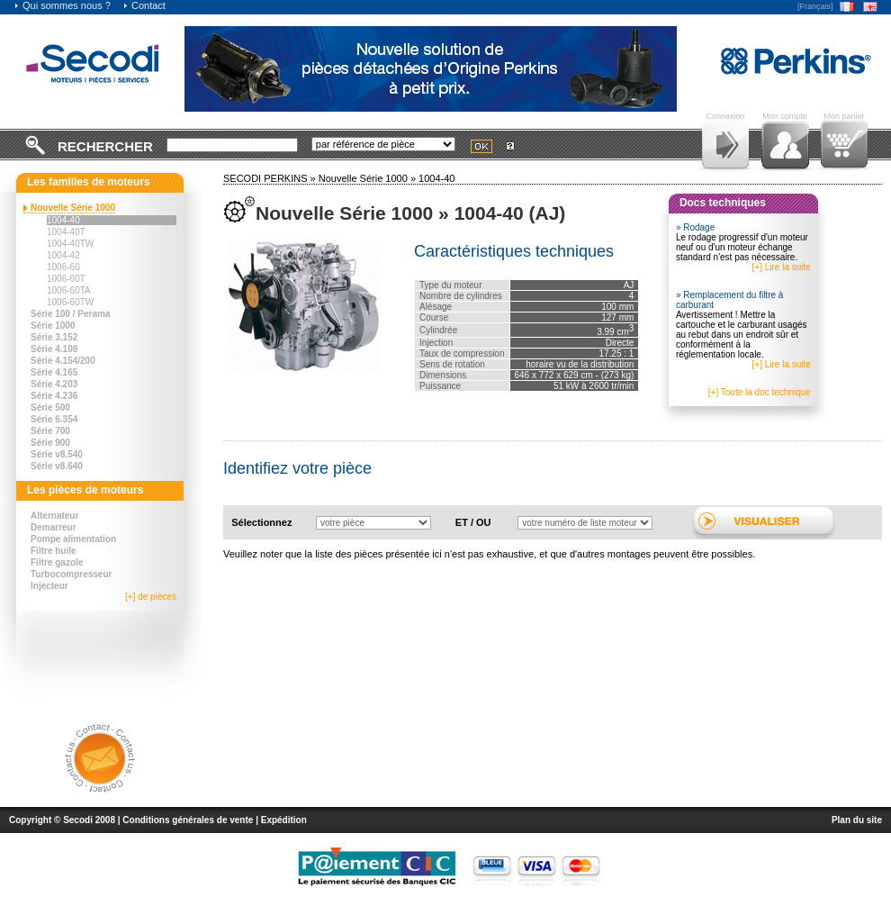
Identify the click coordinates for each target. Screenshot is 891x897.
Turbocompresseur (71, 574)
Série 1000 (53, 326)
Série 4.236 (54, 396)
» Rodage (695, 227)
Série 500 (50, 407)
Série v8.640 (57, 466)
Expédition (284, 820)
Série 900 (50, 443)
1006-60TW (70, 302)
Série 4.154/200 (63, 361)
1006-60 (63, 267)
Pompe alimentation (73, 539)
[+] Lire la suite (781, 267)
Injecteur (49, 586)
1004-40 (63, 220)
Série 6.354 (54, 419)
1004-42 (63, 255)
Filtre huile (53, 551)
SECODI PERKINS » (271, 178)
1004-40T (66, 232)
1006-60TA (69, 290)
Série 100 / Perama (70, 314)
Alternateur (54, 516)
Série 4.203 (54, 384)
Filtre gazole (57, 562)
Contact (144, 5)
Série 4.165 (54, 372)
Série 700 (50, 431)
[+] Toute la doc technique (759, 392)
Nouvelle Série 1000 (73, 208)
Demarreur (53, 527)
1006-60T (66, 279)
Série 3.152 (54, 337)
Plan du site (857, 820)
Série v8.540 (57, 454)
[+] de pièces (150, 597)
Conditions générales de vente (187, 820)
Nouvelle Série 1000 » (368, 178)
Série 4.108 (54, 349)
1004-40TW (70, 244)
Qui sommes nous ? (62, 5)
